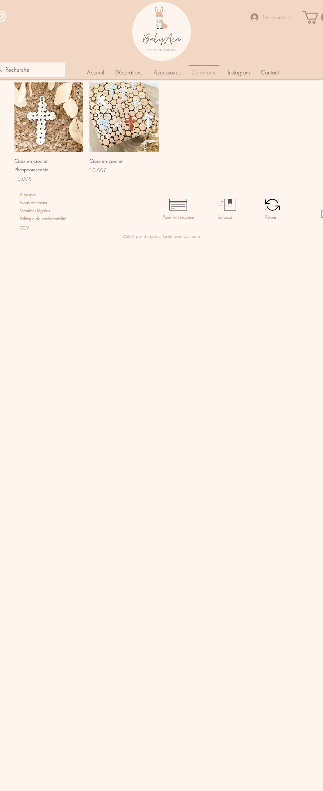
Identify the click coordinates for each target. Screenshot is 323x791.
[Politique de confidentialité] (56, 219)
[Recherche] (29, 69)
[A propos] (46, 195)
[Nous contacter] (55, 203)
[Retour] (288, 217)
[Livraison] (241, 217)
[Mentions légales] (45, 211)
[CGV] (45, 228)
